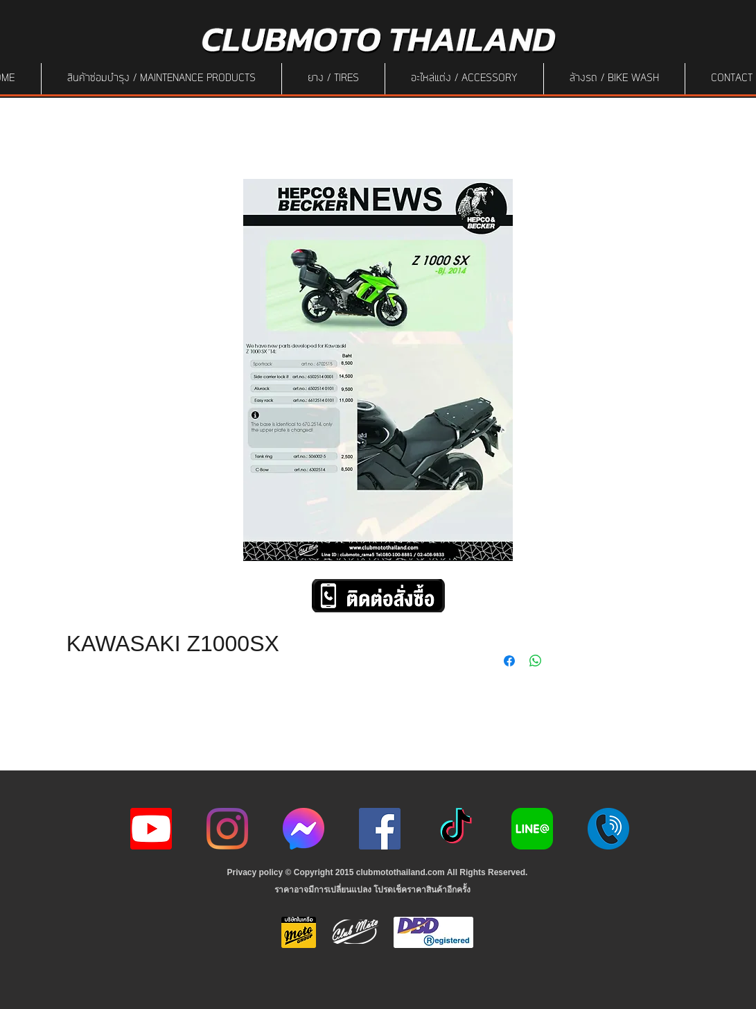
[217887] (608, 829)
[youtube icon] (151, 829)
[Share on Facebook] (509, 661)
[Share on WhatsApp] (535, 661)
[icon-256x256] (303, 829)
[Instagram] (227, 829)
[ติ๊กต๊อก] (456, 829)
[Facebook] (380, 829)
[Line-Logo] (532, 829)
